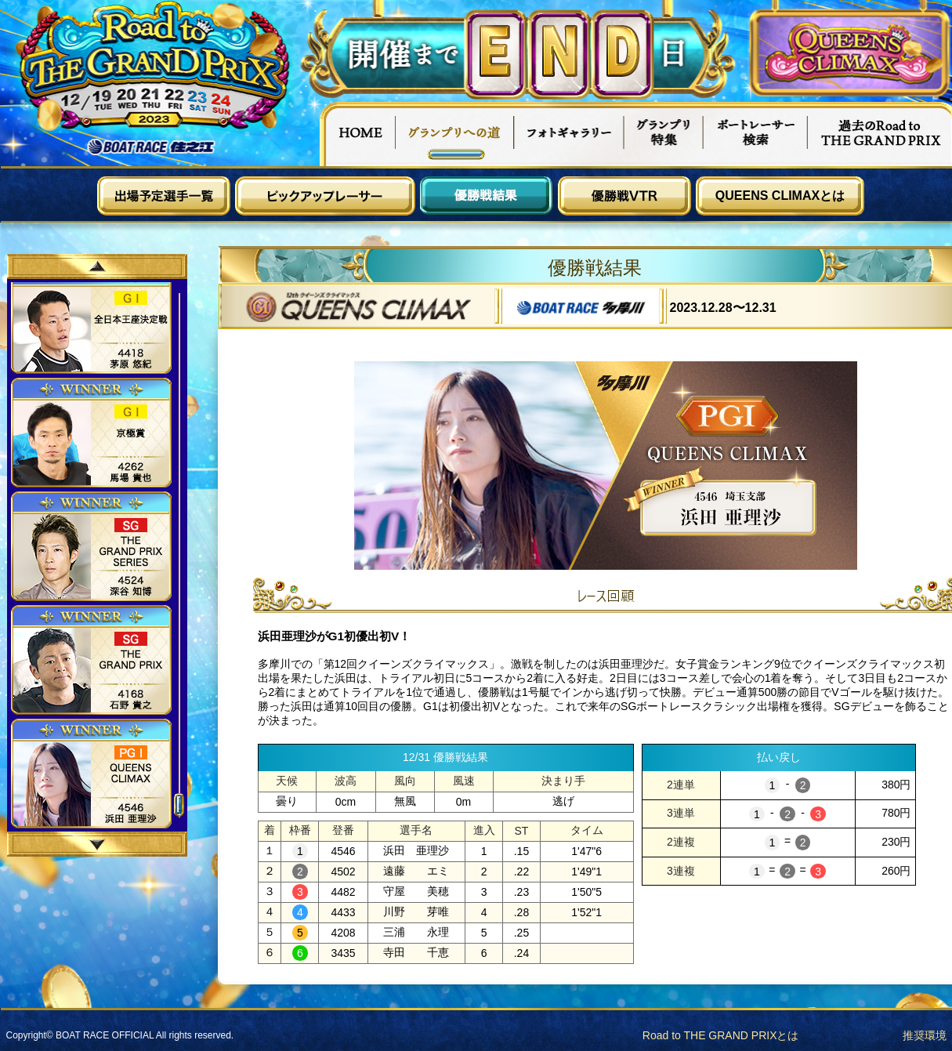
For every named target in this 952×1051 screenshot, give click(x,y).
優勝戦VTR (624, 196)
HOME (357, 134)
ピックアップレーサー (325, 196)
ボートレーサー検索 (755, 134)
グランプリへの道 (455, 134)
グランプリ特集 (663, 134)
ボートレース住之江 (151, 147)
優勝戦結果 (487, 196)
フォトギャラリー (569, 134)
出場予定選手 (164, 196)
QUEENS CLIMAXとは (780, 195)
